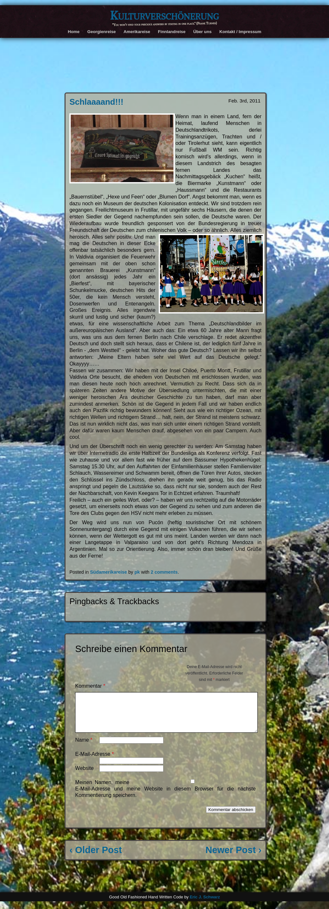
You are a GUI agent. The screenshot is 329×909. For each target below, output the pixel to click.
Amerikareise (136, 31)
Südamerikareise (108, 572)
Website (84, 776)
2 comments (164, 572)
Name (83, 747)
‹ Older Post (95, 857)
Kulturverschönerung (164, 15)
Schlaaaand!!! (96, 101)
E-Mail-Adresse (94, 761)
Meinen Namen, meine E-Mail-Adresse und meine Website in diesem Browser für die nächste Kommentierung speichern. (165, 796)
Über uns (202, 31)
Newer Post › (233, 857)
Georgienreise (101, 31)
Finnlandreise (171, 31)
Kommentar (90, 686)
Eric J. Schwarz (205, 904)
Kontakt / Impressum (240, 31)
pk (137, 572)
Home (74, 31)
